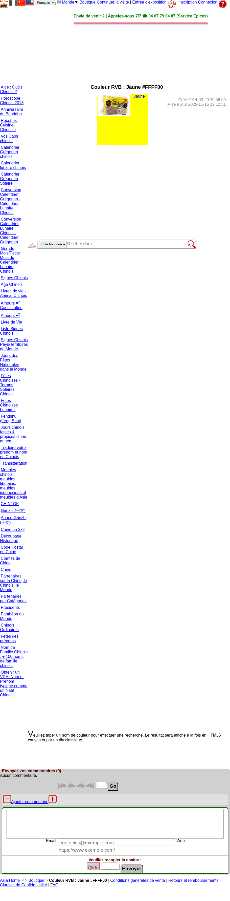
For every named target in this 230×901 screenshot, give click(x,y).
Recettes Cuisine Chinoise (8, 125)
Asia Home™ (12, 880)
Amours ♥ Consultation (11, 305)
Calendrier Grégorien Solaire (9, 178)
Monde (68, 2)
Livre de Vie (11, 322)
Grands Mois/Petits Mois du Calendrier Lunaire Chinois (10, 259)
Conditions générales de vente (137, 880)
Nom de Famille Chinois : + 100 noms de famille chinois (14, 656)
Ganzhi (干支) (13, 510)
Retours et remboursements (193, 880)
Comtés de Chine (10, 560)
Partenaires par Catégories (13, 598)
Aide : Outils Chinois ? (11, 89)
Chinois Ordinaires (9, 627)
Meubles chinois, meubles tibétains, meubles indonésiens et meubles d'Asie (13, 483)
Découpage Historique (10, 538)
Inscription (187, 2)
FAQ (54, 885)
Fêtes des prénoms (9, 638)
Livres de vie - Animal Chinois (13, 293)
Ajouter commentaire (30, 802)
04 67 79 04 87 (161, 16)
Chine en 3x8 (13, 529)
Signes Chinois (14, 278)
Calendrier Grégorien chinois (9, 152)
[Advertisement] (116, 44)
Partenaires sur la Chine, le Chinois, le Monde (13, 583)
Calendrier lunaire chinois (13, 165)
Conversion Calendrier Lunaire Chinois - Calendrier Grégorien (10, 230)
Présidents (10, 607)
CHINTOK (10, 504)
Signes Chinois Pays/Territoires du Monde (14, 344)
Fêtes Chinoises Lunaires (9, 405)
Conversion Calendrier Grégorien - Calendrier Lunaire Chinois (10, 201)
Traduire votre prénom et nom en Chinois (13, 452)
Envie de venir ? (89, 16)
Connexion (208, 2)
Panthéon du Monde (12, 616)
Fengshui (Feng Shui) (10, 418)
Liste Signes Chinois (11, 331)
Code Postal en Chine (11, 549)
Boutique (88, 2)
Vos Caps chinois (9, 138)
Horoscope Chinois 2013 (12, 100)
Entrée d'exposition (149, 2)
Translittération (14, 463)
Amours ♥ (10, 315)
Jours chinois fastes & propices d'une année (13, 434)
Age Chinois (11, 284)
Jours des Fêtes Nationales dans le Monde (13, 362)
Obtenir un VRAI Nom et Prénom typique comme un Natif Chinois (14, 683)
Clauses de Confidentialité (23, 885)
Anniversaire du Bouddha (11, 111)
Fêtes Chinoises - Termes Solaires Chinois (10, 385)
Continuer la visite (113, 2)
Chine (6, 569)
